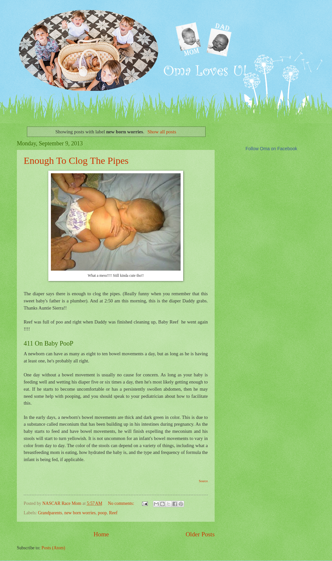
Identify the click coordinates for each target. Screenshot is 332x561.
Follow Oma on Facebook (271, 148)
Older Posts (200, 534)
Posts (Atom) (53, 547)
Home (101, 534)
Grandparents (50, 512)
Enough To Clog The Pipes (76, 160)
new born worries (80, 512)
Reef (113, 512)
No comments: (121, 503)
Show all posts (162, 131)
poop (102, 512)
